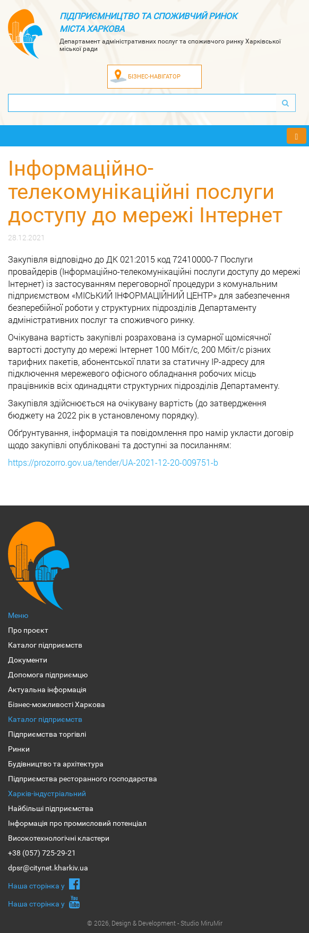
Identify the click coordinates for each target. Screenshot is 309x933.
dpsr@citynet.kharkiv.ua (48, 868)
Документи (27, 660)
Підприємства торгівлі (47, 734)
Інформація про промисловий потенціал (77, 823)
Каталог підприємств (45, 645)
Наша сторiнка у (44, 883)
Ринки (19, 749)
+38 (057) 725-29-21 (42, 853)
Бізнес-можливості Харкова (56, 704)
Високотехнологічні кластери (58, 838)
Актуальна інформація (47, 689)
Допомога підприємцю (48, 674)
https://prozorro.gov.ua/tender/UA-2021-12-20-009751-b (113, 462)
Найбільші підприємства (50, 808)
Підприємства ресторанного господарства (82, 778)
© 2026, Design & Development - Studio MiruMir (154, 923)
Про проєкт (28, 630)
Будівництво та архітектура (56, 764)
